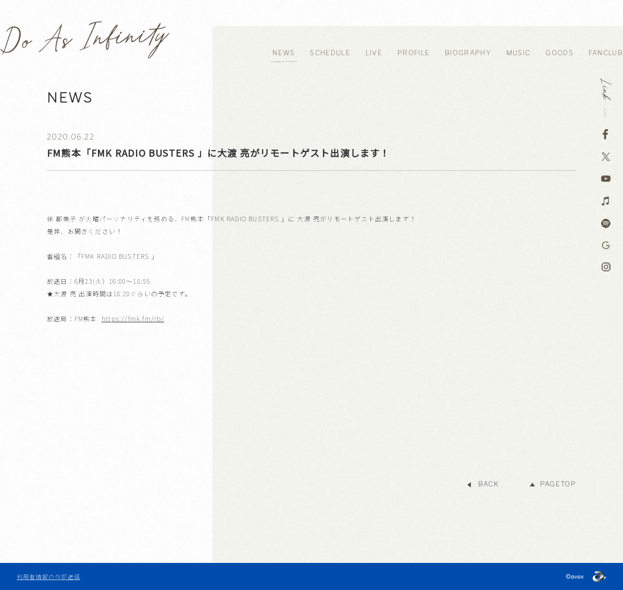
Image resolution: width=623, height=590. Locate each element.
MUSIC (518, 52)
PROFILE (413, 52)
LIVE (374, 52)
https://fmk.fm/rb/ (133, 318)
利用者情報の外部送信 (48, 576)
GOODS (559, 52)
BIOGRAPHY (468, 52)
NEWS (283, 52)
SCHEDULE (330, 52)
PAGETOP (558, 484)
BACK (488, 484)
